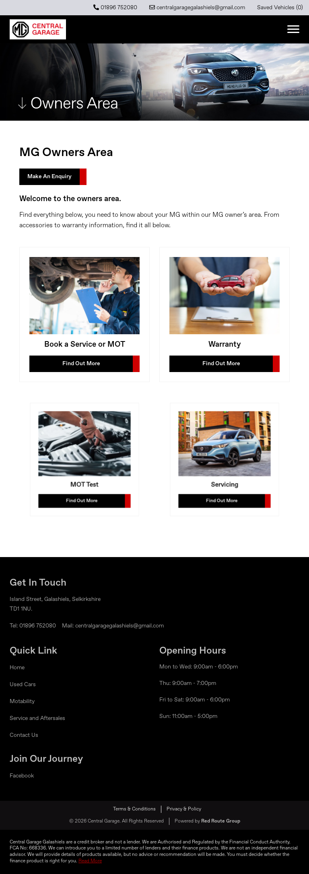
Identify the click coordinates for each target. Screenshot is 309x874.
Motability (22, 701)
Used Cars (23, 684)
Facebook (22, 776)
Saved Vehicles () (280, 7)
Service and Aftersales (37, 718)
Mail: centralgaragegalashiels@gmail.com (113, 626)
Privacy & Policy (184, 809)
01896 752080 (115, 7)
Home (17, 667)
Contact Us (24, 735)
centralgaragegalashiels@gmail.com (197, 7)
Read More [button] (90, 861)
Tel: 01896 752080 (33, 626)
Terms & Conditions (134, 809)
